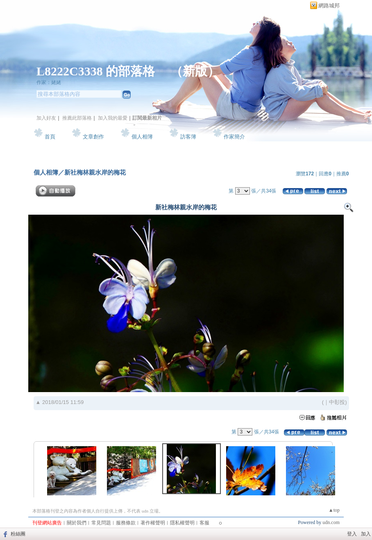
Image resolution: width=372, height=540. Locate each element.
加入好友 (46, 118)
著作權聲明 (153, 523)
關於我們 (76, 523)
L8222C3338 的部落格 (97, 71)
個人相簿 (142, 137)
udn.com (331, 522)
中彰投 (337, 402)
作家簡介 (234, 137)
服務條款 (126, 523)
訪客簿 (188, 137)
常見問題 (101, 523)
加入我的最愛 (112, 118)
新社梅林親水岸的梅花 (95, 172)
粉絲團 (18, 534)
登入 (352, 534)
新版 (195, 71)
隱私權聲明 (182, 523)
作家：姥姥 (48, 82)
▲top (334, 510)
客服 (204, 523)
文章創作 (93, 137)
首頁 (50, 137)
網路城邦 (329, 5)
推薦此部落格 (77, 118)
